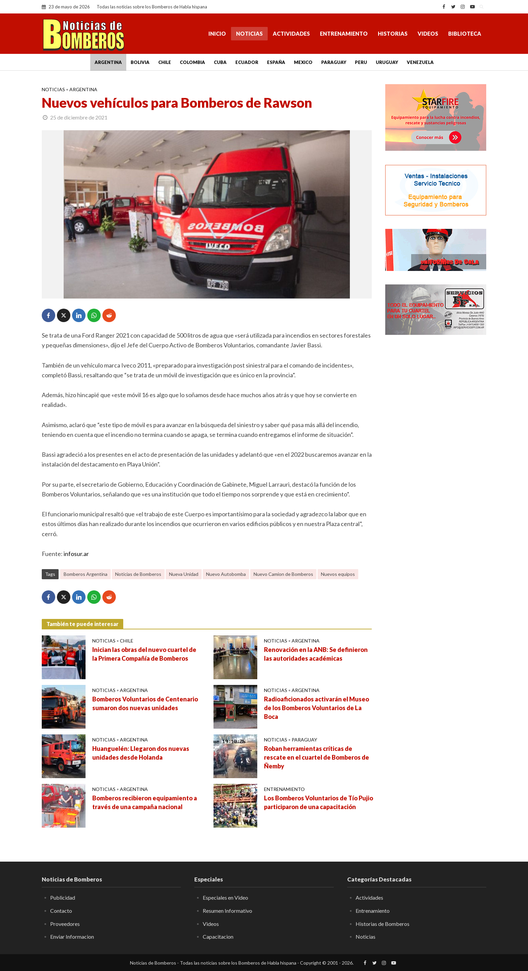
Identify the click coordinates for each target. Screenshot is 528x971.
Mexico (303, 62)
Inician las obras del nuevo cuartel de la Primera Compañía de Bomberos (144, 654)
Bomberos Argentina (85, 574)
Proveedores (65, 924)
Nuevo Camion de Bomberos (283, 574)
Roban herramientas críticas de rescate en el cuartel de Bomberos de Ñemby (316, 757)
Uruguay (387, 62)
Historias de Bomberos (382, 924)
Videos (428, 33)
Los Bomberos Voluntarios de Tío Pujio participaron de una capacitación (318, 802)
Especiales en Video (225, 897)
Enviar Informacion (72, 936)
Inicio (217, 33)
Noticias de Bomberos (138, 574)
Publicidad (62, 897)
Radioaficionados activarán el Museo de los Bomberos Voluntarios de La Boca (316, 707)
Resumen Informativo (227, 910)
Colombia (192, 62)
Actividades (291, 33)
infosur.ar (76, 553)
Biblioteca (464, 33)
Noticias (249, 33)
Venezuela (420, 62)
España (276, 62)
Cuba (220, 62)
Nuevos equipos (338, 574)
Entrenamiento (344, 33)
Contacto (61, 910)
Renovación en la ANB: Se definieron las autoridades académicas (316, 654)
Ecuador (246, 62)
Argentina (108, 62)
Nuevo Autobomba (226, 574)
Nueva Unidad (183, 574)
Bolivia (140, 62)
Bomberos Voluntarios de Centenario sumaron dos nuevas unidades (145, 703)
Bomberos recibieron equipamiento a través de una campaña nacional (144, 802)
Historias (392, 33)
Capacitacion (218, 936)
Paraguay (333, 62)
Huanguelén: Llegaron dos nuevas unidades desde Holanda (140, 753)
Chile (164, 62)
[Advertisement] (435, 449)
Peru (361, 62)
